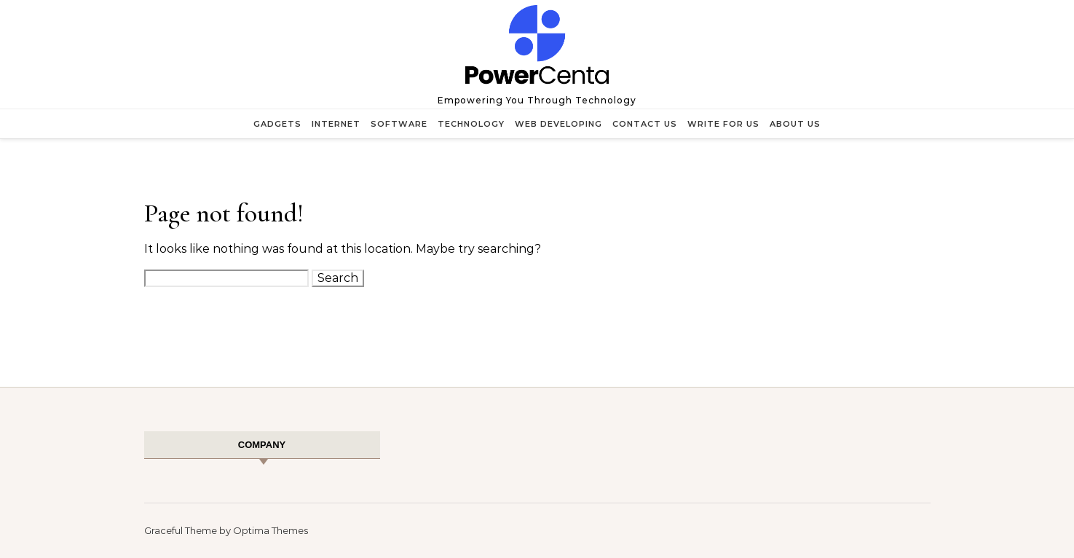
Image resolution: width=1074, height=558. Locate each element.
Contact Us (644, 124)
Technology (471, 124)
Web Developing (558, 124)
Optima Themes (270, 530)
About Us (795, 124)
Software (399, 124)
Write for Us (723, 124)
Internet (336, 124)
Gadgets (277, 124)
